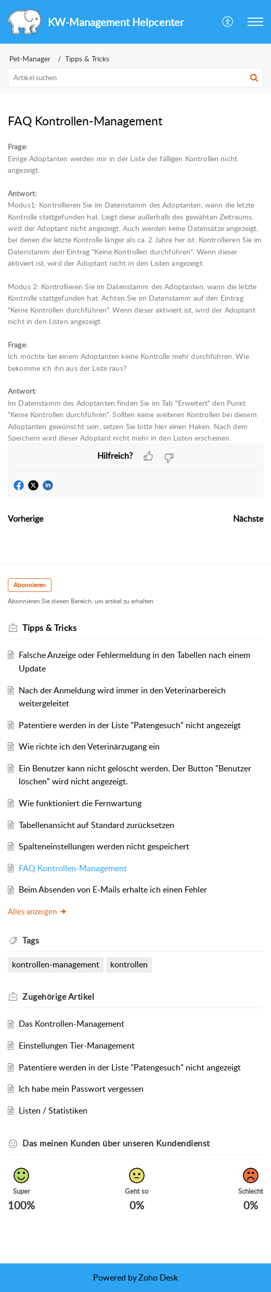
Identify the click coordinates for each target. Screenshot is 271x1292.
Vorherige (25, 518)
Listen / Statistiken (53, 1110)
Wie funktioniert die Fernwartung (80, 803)
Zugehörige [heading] (58, 996)
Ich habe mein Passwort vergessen (81, 1088)
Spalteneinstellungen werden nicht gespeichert (104, 846)
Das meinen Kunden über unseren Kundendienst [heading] (116, 1143)
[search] (135, 77)
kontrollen (129, 964)
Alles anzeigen (37, 911)
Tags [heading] (30, 940)
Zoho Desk (158, 1277)
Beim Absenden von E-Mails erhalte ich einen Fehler (113, 889)
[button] (228, 22)
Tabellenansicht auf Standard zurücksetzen (96, 825)
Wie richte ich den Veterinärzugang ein (89, 746)
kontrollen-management (55, 964)
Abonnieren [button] (30, 584)
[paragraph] (135, 292)
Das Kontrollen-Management (71, 1023)
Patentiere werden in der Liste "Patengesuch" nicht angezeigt (130, 725)
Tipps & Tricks (87, 58)
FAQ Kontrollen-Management (73, 868)
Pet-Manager (29, 58)
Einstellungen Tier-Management (77, 1045)
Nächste (248, 518)
